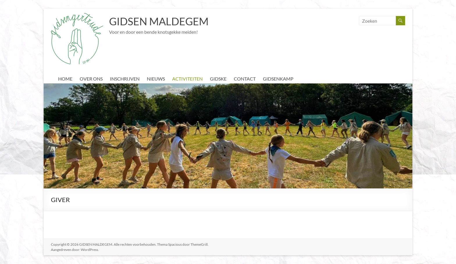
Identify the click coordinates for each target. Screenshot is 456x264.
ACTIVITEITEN (187, 78)
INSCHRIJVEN (125, 78)
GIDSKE (218, 78)
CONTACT (245, 78)
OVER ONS (91, 78)
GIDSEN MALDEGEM (159, 21)
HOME (65, 78)
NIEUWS (156, 78)
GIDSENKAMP (278, 78)
